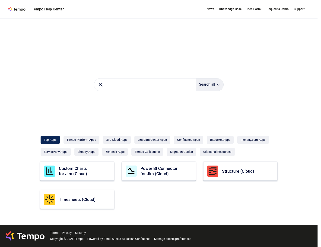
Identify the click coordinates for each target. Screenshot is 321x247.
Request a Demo (278, 9)
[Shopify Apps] (86, 152)
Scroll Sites (111, 239)
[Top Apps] (50, 140)
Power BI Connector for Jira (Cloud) (159, 171)
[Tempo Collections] (147, 152)
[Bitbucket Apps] (220, 140)
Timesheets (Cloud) (77, 199)
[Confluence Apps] (188, 140)
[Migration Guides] (181, 152)
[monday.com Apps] (253, 140)
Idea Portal (254, 9)
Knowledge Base (230, 9)
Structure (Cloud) (238, 171)
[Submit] (100, 84)
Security (80, 232)
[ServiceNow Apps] (56, 152)
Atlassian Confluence (136, 239)
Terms (54, 232)
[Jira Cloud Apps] (117, 140)
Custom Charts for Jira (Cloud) (73, 171)
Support (299, 9)
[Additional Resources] (217, 152)
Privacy (67, 232)
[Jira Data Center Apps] (152, 140)
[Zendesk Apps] (115, 152)
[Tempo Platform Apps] (81, 140)
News (210, 9)
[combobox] (145, 84)
